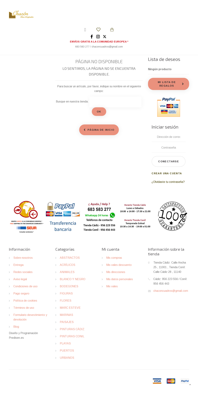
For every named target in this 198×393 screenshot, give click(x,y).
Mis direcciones (115, 272)
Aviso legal (20, 279)
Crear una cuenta (167, 173)
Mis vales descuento (119, 264)
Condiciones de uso (25, 286)
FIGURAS (66, 293)
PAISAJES (67, 322)
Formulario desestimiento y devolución (30, 317)
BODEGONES (69, 286)
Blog (16, 326)
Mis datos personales (119, 279)
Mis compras (114, 257)
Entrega (18, 264)
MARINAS (66, 314)
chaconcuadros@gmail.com (170, 290)
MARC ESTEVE (70, 307)
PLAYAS (65, 343)
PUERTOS (67, 350)
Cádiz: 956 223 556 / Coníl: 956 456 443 (170, 281)
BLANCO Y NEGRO (72, 279)
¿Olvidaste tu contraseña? (168, 181)
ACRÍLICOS (67, 264)
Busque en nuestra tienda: (72, 101)
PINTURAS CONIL (72, 336)
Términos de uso (23, 307)
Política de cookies (25, 300)
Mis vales (112, 286)
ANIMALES (67, 272)
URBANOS (67, 357)
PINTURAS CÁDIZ (72, 329)
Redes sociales (23, 272)
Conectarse (168, 161)
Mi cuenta (110, 249)
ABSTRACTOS (70, 257)
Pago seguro (21, 293)
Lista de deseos (164, 59)
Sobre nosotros (23, 257)
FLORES (65, 300)
